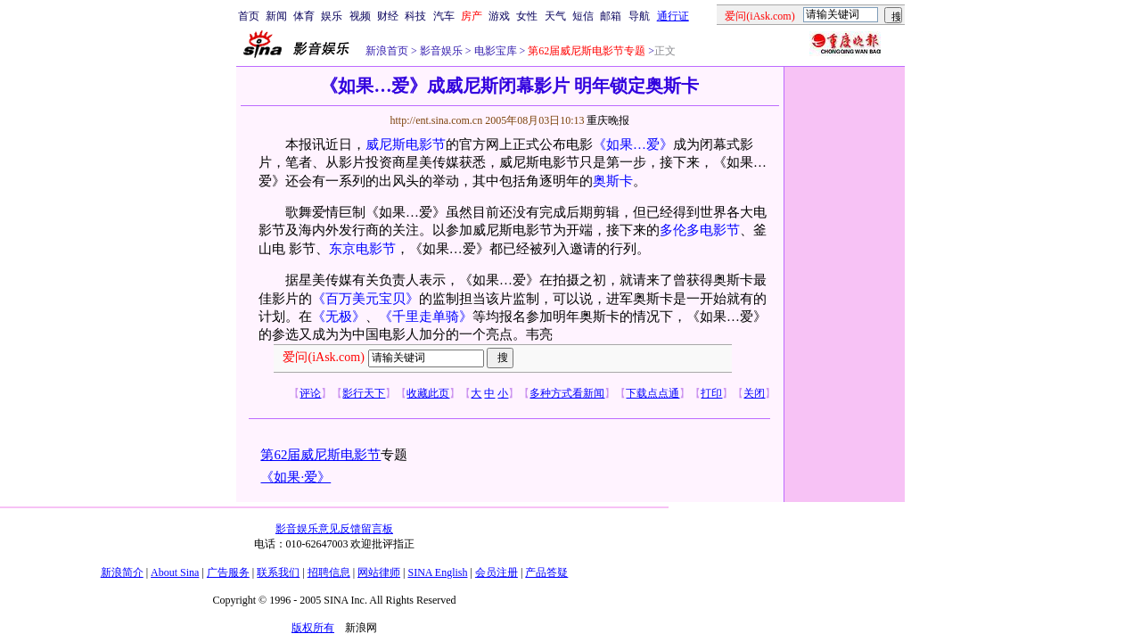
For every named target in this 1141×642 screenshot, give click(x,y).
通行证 (673, 16)
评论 (310, 393)
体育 (304, 16)
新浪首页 (386, 51)
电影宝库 (494, 51)
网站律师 (378, 572)
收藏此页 (427, 393)
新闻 (276, 16)
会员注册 (496, 572)
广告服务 (228, 572)
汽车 (444, 16)
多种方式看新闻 (566, 393)
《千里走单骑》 (425, 316)
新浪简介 (122, 572)
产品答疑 (546, 572)
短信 (583, 16)
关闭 (754, 393)
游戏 (499, 16)
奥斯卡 (613, 181)
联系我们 (278, 572)
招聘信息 (329, 572)
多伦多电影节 (700, 230)
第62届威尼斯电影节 (320, 455)
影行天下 (363, 393)
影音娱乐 (441, 51)
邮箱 (610, 16)
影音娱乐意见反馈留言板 (334, 529)
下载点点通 (652, 393)
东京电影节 (362, 249)
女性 (527, 16)
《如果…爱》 (633, 144)
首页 (248, 16)
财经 (387, 16)
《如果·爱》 (295, 477)
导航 (639, 16)
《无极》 (338, 316)
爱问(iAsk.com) (323, 357)
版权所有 (312, 627)
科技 (415, 16)
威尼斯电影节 (405, 144)
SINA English (437, 572)
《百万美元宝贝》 (365, 299)
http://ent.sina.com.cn (437, 120)
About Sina (175, 572)
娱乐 (331, 16)
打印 (711, 393)
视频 (360, 16)
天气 (555, 16)
